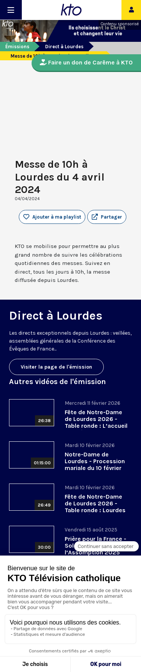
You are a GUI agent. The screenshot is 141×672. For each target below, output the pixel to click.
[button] (106, 217)
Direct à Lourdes (64, 46)
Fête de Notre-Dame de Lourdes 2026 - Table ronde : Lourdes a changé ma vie (95, 506)
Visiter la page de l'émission (56, 367)
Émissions (17, 46)
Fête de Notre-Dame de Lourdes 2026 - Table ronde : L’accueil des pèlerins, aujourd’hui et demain (96, 426)
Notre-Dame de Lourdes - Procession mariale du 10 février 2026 (95, 464)
